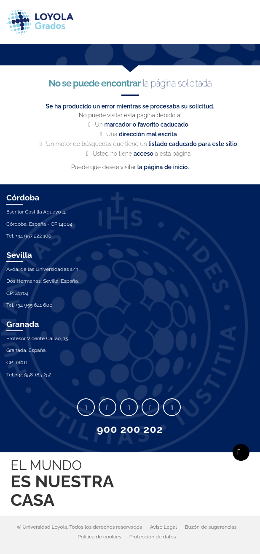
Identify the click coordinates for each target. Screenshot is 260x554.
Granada (22, 324)
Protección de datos (152, 537)
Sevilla (19, 254)
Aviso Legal (163, 527)
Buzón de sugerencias (211, 527)
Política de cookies (99, 537)
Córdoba (23, 197)
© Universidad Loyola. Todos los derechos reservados (79, 527)
